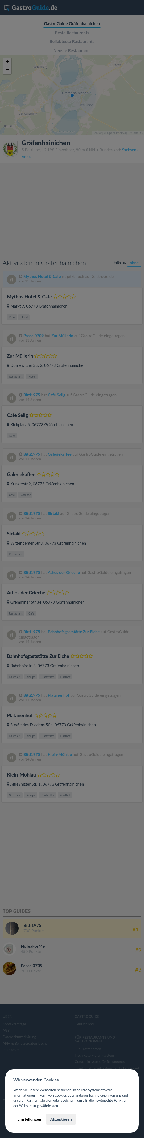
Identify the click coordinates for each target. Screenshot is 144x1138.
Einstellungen (29, 1119)
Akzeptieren (61, 1119)
